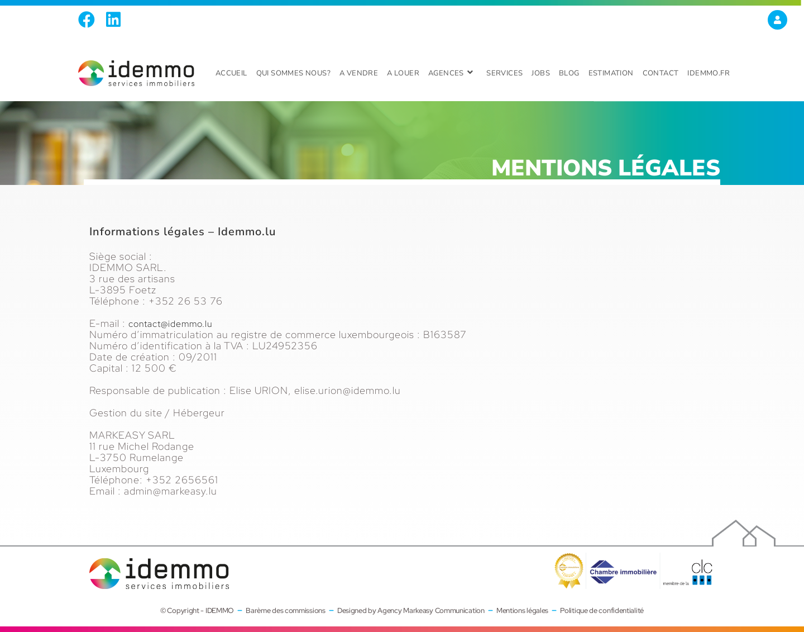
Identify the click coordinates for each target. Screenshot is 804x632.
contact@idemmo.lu (175, 323)
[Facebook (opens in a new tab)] (89, 19)
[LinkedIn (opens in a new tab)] (113, 19)
